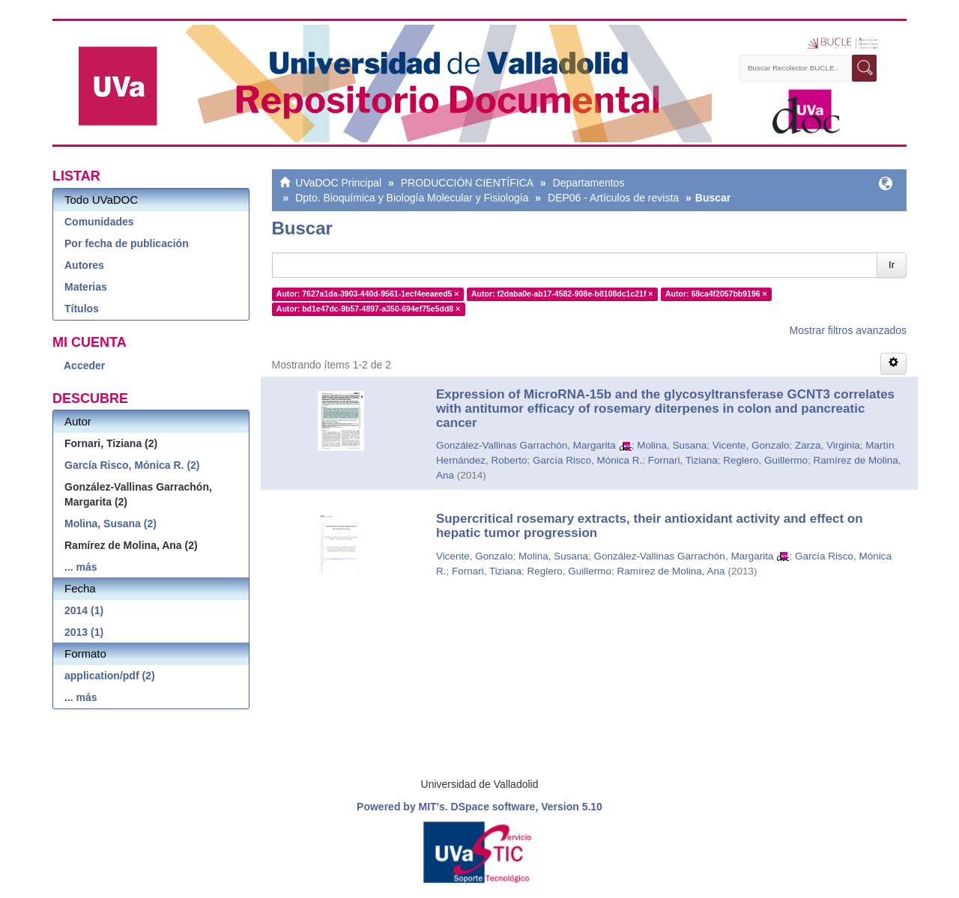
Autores (84, 265)
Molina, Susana (672, 445)
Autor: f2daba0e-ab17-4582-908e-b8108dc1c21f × (562, 293)
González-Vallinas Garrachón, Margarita (526, 445)
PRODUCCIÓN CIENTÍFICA (467, 183)
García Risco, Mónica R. (587, 460)
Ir (892, 264)
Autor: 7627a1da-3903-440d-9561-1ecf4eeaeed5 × (367, 293)
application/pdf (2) (109, 676)
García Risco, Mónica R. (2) (132, 465)
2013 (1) (83, 632)
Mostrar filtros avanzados (848, 330)
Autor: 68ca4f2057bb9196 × (716, 293)
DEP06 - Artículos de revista (613, 198)
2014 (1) (83, 610)
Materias (85, 287)
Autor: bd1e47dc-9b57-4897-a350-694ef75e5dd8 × (368, 308)
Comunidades (99, 222)
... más (80, 567)
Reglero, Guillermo (765, 460)
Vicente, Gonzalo (751, 445)
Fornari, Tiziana (683, 460)
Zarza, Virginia (827, 445)
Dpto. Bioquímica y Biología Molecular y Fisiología (411, 198)
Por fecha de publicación (126, 243)
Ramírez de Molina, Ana (671, 571)
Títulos (81, 309)
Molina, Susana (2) (110, 524)
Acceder (84, 365)
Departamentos (589, 183)
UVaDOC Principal (338, 183)
